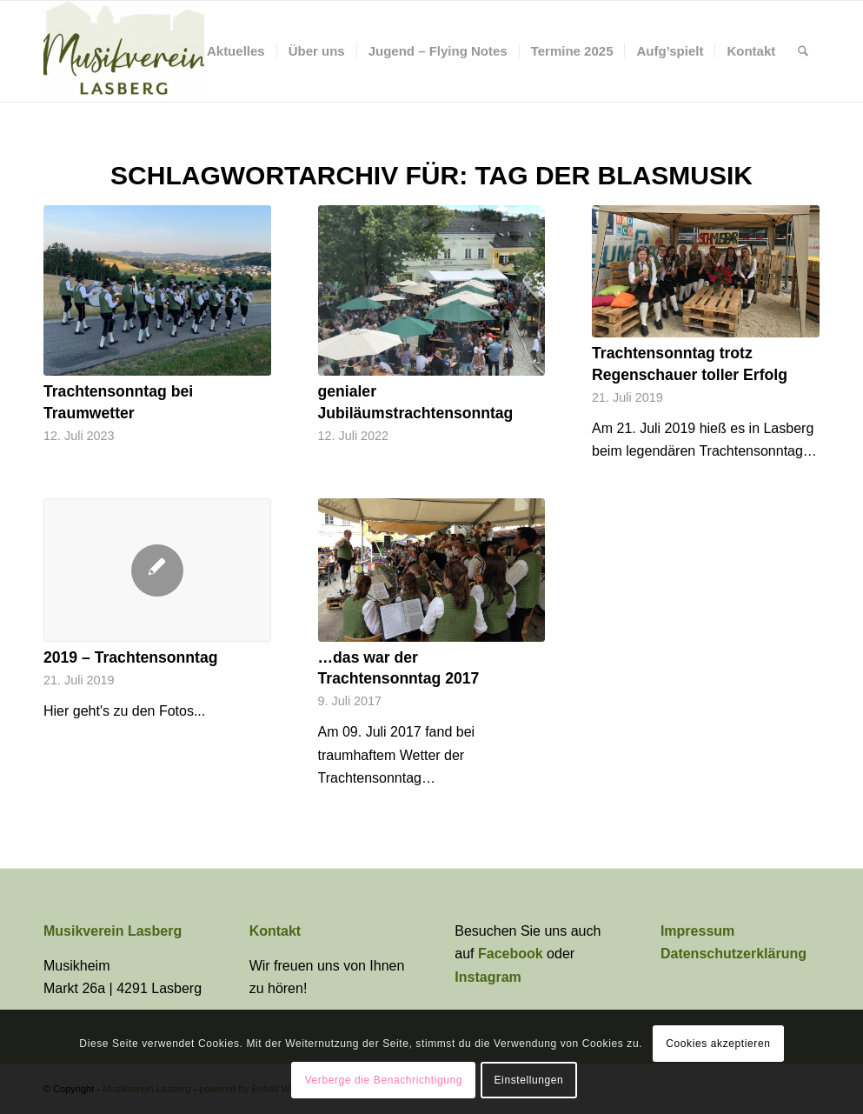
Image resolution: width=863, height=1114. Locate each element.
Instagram (488, 977)
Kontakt (275, 931)
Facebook (512, 953)
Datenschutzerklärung (734, 953)
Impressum (697, 931)
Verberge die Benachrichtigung (384, 1080)
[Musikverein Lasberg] (123, 51)
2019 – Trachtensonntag (130, 657)
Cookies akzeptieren (718, 1043)
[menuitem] (236, 51)
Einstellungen (529, 1080)
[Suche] (803, 51)
